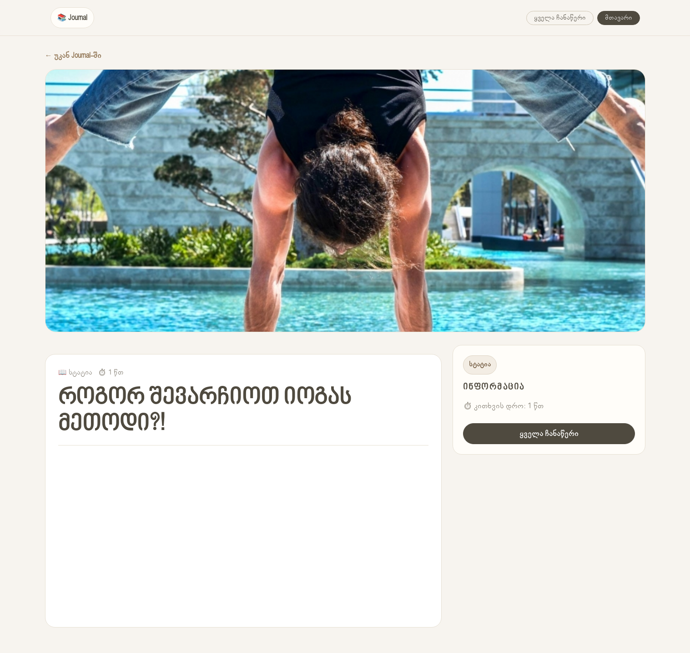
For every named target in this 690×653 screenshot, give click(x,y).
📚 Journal (72, 17)
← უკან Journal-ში (73, 55)
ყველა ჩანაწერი (560, 18)
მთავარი (618, 18)
